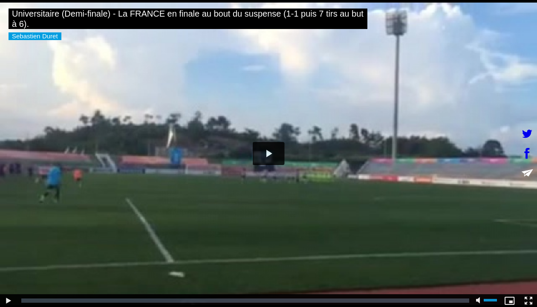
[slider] (245, 300)
